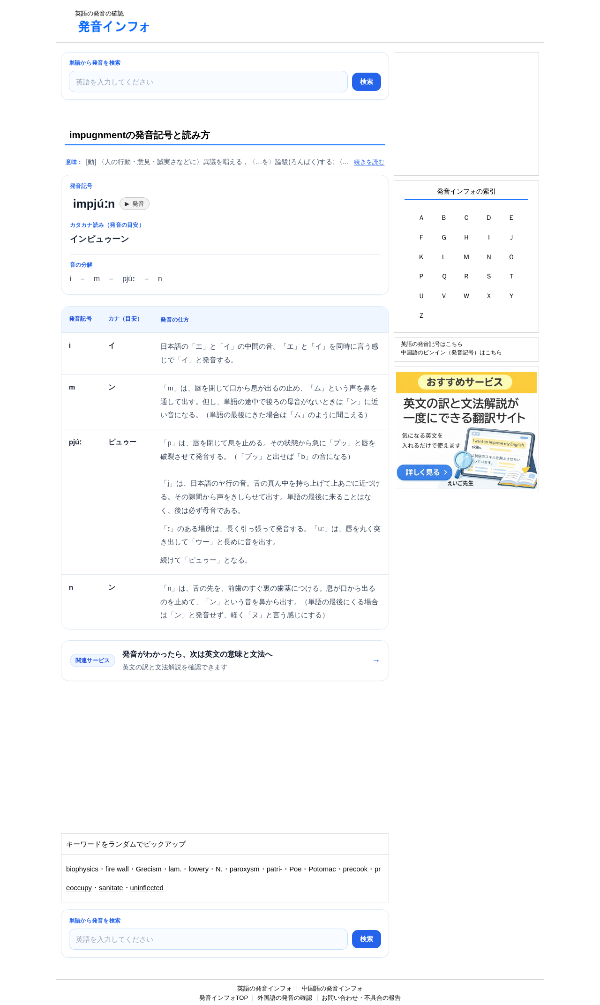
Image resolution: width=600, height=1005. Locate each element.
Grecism (149, 869)
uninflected (147, 888)
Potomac (322, 869)
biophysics (82, 869)
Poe (295, 869)
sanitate (111, 888)
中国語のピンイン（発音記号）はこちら (451, 352)
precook (355, 869)
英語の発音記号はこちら (432, 344)
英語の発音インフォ (264, 988)
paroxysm (245, 869)
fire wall (117, 869)
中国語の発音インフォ (332, 988)
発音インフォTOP (223, 997)
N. (219, 869)
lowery (198, 869)
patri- (275, 869)
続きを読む (369, 161)
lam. (175, 869)
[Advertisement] (330, 21)
